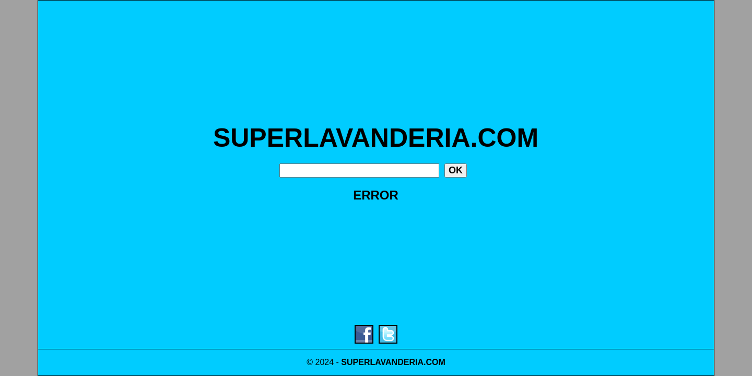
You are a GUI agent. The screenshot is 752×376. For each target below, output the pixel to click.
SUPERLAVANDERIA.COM (375, 137)
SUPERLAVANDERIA (382, 362)
